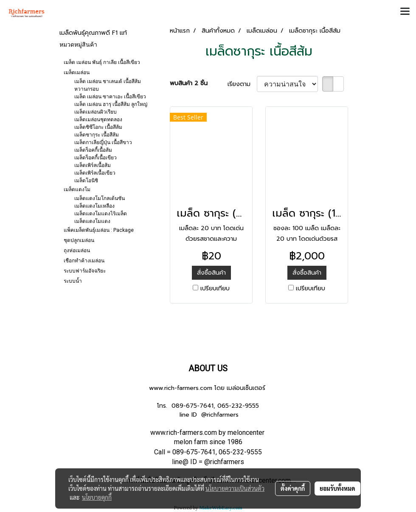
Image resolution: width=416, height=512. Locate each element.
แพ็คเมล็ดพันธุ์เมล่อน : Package (99, 230)
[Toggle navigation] (405, 12)
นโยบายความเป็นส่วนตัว (234, 488)
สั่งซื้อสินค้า (211, 272)
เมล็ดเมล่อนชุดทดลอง (98, 119)
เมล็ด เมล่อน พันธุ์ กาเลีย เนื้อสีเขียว (102, 62)
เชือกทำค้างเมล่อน (84, 261)
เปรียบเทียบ (215, 288)
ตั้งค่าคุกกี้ (293, 488)
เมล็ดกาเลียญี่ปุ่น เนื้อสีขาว (103, 142)
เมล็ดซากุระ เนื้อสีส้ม (96, 135)
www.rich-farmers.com (180, 388)
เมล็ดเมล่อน (77, 72)
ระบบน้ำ (73, 281)
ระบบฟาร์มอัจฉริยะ (85, 271)
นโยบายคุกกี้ (97, 497)
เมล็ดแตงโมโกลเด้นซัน (99, 198)
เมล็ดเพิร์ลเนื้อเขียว (94, 173)
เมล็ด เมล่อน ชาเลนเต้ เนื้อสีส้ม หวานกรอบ (107, 85)
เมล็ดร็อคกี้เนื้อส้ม (93, 150)
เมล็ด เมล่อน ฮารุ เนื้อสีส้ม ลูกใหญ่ (110, 104)
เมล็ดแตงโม (77, 189)
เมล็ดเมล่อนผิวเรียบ (95, 112)
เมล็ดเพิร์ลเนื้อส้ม (92, 165)
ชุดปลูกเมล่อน (79, 240)
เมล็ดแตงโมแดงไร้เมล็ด (100, 214)
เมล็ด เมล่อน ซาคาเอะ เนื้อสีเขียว (110, 97)
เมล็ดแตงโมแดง (92, 221)
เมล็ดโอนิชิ (86, 181)
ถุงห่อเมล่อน (77, 250)
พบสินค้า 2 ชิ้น (189, 83)
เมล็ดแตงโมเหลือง (94, 206)
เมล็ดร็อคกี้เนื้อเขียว (95, 158)
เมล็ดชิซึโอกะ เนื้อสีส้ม (98, 127)
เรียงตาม (242, 84)
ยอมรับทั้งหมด (337, 488)
